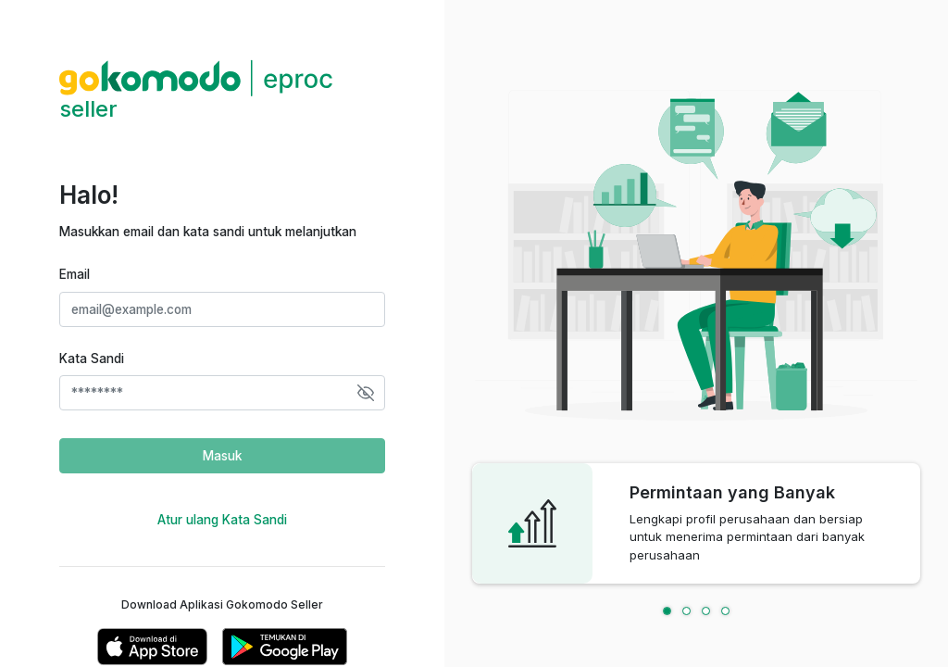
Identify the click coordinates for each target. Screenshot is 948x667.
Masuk (222, 455)
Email (74, 274)
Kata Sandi (91, 358)
